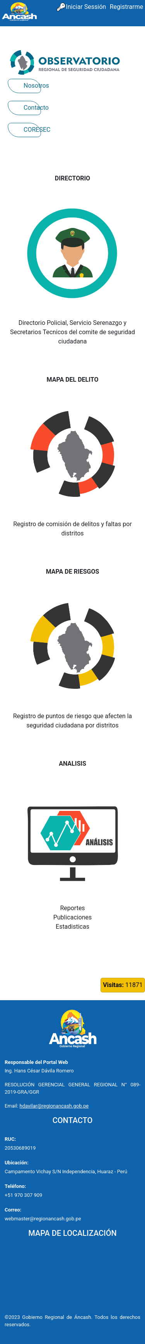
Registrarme (126, 6)
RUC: (10, 1139)
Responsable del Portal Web (36, 1062)
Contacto (32, 107)
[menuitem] (126, 7)
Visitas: (113, 985)
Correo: (13, 1210)
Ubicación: (17, 1163)
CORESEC (32, 129)
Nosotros (32, 85)
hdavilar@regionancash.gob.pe (54, 1106)
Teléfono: (15, 1186)
